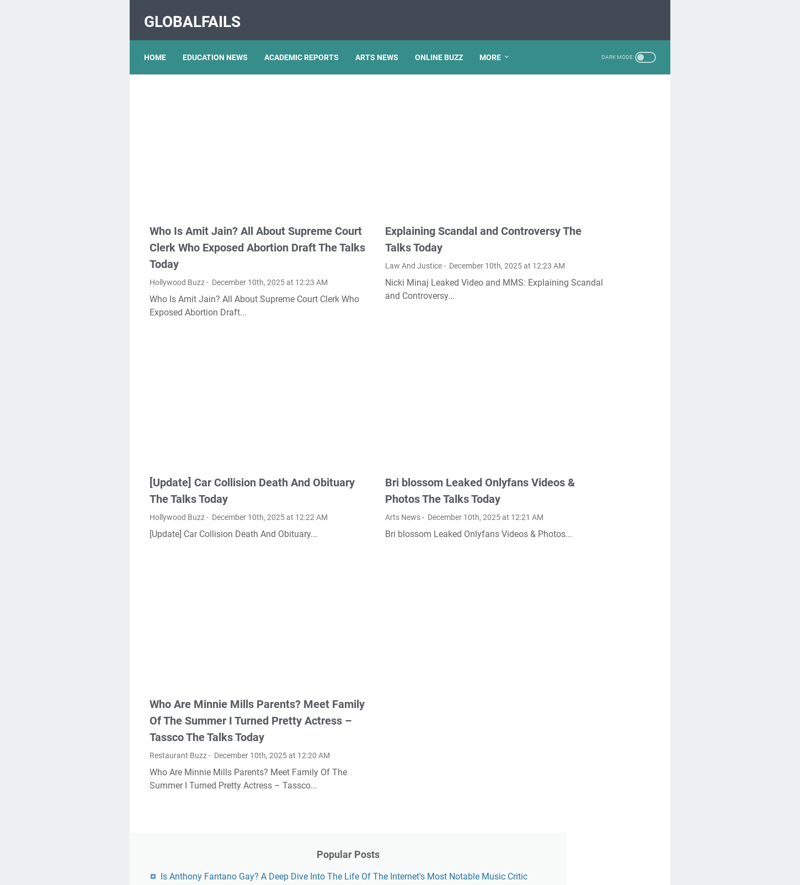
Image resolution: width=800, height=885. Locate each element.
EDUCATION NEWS (220, 43)
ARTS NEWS (382, 43)
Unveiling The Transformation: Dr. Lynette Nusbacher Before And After (588, 754)
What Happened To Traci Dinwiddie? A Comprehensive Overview (590, 304)
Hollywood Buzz (177, 256)
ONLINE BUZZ (444, 43)
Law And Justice (352, 223)
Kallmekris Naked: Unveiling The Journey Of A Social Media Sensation (588, 227)
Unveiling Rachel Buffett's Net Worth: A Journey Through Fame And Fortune (591, 472)
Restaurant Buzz (178, 744)
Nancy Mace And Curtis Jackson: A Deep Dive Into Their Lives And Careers (584, 709)
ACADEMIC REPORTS (307, 43)
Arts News (342, 499)
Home (161, 43)
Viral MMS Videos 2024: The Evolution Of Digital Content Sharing (589, 632)
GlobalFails (198, 13)
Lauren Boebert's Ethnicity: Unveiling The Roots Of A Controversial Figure (585, 182)
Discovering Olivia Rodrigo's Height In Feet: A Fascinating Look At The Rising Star (589, 395)
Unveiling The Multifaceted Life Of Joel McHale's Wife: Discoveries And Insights (586, 586)
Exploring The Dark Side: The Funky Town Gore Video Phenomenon (590, 349)
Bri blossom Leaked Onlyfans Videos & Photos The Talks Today (396, 464)
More (495, 43)
